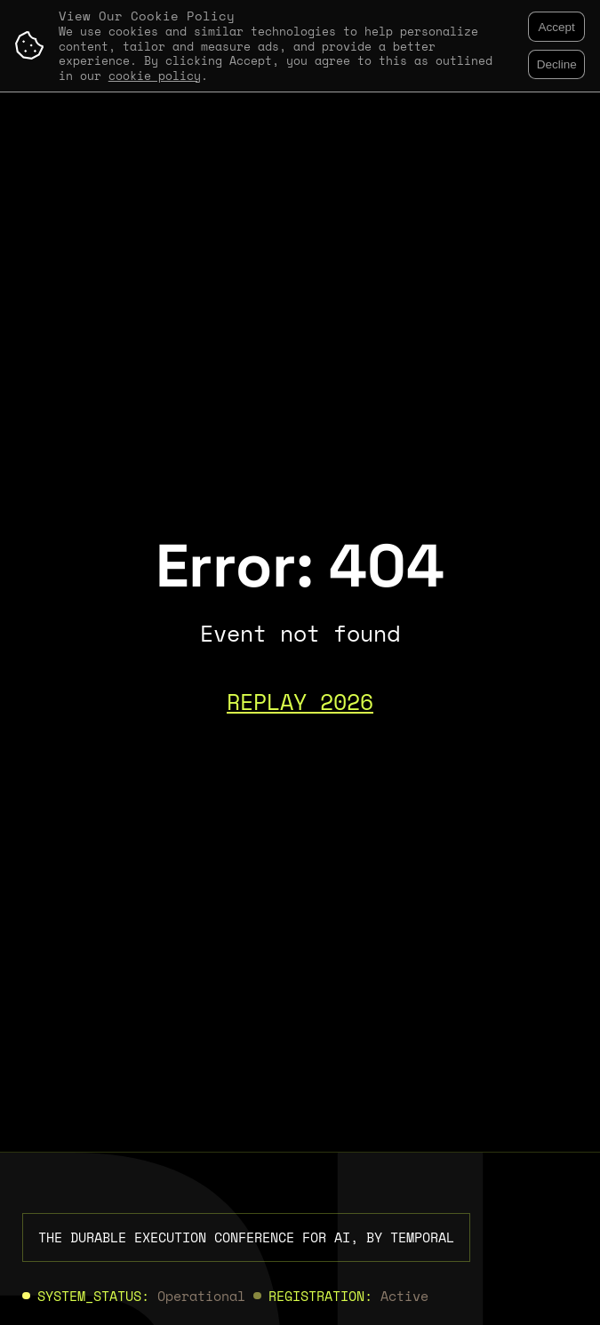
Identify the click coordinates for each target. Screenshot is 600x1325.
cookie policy (154, 76)
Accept (557, 27)
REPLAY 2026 (300, 701)
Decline (557, 64)
